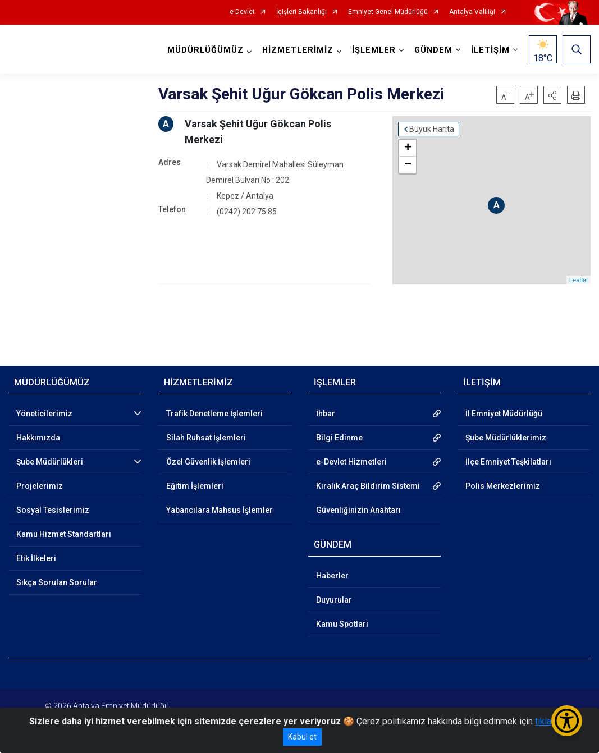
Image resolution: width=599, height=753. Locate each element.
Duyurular (334, 599)
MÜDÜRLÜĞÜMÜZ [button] (205, 50)
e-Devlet (242, 12)
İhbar (325, 413)
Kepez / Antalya (245, 195)
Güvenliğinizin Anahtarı (358, 510)
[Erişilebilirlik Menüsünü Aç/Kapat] (566, 720)
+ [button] (407, 148)
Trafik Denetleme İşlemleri (214, 413)
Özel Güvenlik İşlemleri (208, 461)
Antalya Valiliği (472, 12)
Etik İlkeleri (36, 558)
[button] (552, 95)
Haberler (332, 575)
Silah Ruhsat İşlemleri (206, 437)
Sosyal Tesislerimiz (52, 510)
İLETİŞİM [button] (490, 50)
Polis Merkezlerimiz (502, 485)
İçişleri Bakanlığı (301, 12)
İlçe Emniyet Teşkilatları (508, 461)
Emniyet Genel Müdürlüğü (388, 12)
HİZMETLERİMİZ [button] (297, 50)
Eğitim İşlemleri (194, 485)
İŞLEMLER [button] (374, 50)
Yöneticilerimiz (44, 413)
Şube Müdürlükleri (49, 461)
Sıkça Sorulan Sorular (56, 582)
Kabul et (302, 736)
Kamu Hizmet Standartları (63, 534)
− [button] (407, 165)
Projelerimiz (39, 485)
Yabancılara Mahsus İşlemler (219, 510)
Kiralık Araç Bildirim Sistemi (368, 485)
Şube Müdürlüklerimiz (505, 437)
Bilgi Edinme (339, 437)
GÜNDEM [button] (433, 50)
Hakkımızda (38, 437)
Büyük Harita (431, 129)
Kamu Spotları (342, 623)
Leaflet (578, 280)
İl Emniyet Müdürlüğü (503, 413)
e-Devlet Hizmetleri (351, 461)
